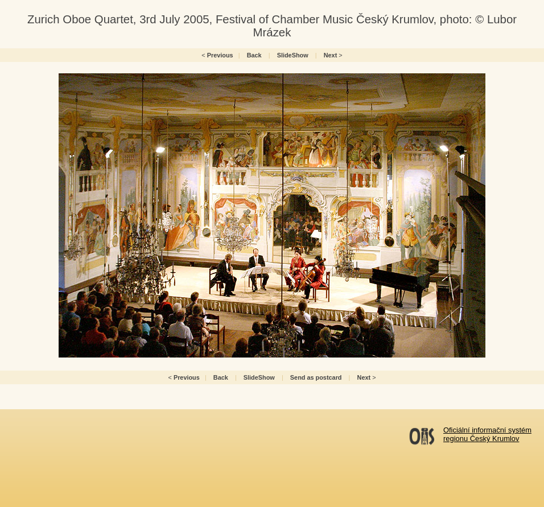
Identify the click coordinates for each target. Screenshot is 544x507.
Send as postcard (316, 377)
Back (254, 55)
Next (330, 55)
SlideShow (292, 55)
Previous (220, 55)
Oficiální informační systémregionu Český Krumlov (487, 434)
